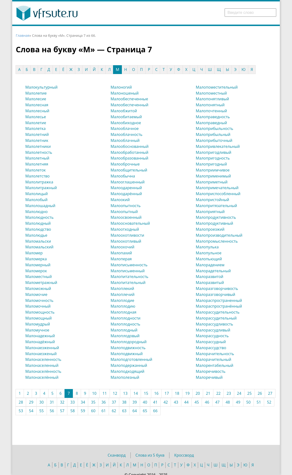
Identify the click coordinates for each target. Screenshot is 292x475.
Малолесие (35, 98)
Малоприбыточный (214, 140)
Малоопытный (124, 211)
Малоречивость (210, 371)
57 (62, 410)
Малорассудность (212, 335)
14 (136, 393)
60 (93, 410)
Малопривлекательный (218, 146)
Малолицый (36, 193)
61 (103, 410)
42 (165, 402)
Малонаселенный (42, 365)
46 (207, 402)
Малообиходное (126, 122)
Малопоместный (211, 93)
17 (166, 393)
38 (124, 402)
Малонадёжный (40, 341)
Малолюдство (38, 229)
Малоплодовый (125, 335)
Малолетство (37, 176)
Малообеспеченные (129, 98)
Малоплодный (124, 330)
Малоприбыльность (214, 128)
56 (52, 410)
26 (260, 393)
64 (134, 410)
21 (208, 393)
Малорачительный (213, 359)
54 (31, 410)
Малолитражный (41, 187)
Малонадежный (40, 335)
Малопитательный (128, 282)
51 (259, 402)
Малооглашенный (128, 182)
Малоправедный (211, 122)
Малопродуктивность (216, 217)
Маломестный (38, 276)
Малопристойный (212, 199)
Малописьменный (128, 270)
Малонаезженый (41, 353)
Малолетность (38, 152)
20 (197, 393)
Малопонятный (210, 104)
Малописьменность (129, 264)
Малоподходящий (128, 371)
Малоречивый (209, 377)
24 (239, 393)
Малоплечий (123, 294)
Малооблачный (125, 140)
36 (103, 402)
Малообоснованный (130, 146)
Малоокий (120, 199)
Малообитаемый (126, 116)
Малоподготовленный (131, 359)
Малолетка (35, 128)
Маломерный (37, 264)
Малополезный (125, 377)
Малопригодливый (213, 152)
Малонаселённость (43, 371)
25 (249, 393)
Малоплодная (123, 312)
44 (186, 402)
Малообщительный (129, 170)
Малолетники (38, 146)
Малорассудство (211, 347)
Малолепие (36, 93)
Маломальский (39, 247)
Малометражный (41, 282)
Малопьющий (209, 259)
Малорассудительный (216, 318)
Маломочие (36, 294)
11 (105, 393)
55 (41, 410)
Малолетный (37, 158)
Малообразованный (129, 158)
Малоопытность (126, 205)
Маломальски (38, 241)
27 (270, 393)
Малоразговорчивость (217, 288)
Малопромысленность (217, 241)
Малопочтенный (211, 110)
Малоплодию (123, 306)
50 (248, 402)
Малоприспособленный (218, 193)
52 (269, 402)
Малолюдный (38, 223)
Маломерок (36, 270)
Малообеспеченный (129, 104)
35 (93, 402)
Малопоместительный (217, 87)
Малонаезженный (42, 347)
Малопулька (207, 247)
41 (155, 402)
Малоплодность (125, 324)
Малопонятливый (212, 98)
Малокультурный (41, 87)
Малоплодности (126, 318)
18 (177, 393)
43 (176, 402)
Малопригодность (213, 158)
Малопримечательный (217, 187)
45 (197, 402)
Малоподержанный (129, 365)
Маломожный (38, 288)
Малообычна (123, 176)
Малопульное (208, 253)
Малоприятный (210, 211)
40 (145, 402)
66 (155, 410)
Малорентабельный (214, 365)
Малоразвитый (210, 282)
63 (124, 410)
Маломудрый (37, 324)
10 (94, 393)
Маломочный (38, 306)
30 (41, 402)
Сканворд (117, 455)
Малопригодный (211, 164)
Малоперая (121, 259)
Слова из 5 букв (149, 455)
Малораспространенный (219, 300)
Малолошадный (40, 205)
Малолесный (37, 110)
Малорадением (210, 264)
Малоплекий (122, 288)
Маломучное (37, 330)
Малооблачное (125, 128)
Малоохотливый (126, 241)
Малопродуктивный (214, 223)
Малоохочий (123, 247)
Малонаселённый (42, 377)
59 (83, 410)
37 (114, 402)
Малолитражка (39, 182)
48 (228, 402)
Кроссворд (184, 455)
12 (115, 393)
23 (229, 393)
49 (238, 402)
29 (31, 402)
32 (62, 402)
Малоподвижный (127, 353)
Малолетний (37, 134)
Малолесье (35, 116)
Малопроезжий (210, 229)
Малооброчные (125, 164)
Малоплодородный (129, 341)
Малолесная (36, 104)
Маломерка (36, 259)
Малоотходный (125, 229)
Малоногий (121, 87)
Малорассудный (211, 341)
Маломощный (38, 318)
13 (125, 393)
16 (156, 393)
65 (145, 410)
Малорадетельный (213, 270)
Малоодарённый (126, 193)
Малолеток (35, 170)
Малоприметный (211, 182)
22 (218, 393)
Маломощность (39, 312)
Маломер (34, 253)
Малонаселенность (43, 359)
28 (21, 402)
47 (217, 402)
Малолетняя (36, 164)
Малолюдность (39, 217)
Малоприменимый (213, 176)
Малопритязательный (216, 205)
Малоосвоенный (126, 217)
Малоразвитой (209, 276)
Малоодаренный (126, 187)
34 (83, 402)
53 (21, 410)
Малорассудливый (213, 330)
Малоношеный (125, 93)
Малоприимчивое (213, 170)
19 (187, 393)
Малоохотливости (127, 235)
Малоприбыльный (213, 134)
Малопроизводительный (219, 235)
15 (146, 393)
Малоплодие (122, 300)
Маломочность (39, 300)
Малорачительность (215, 353)
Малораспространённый (219, 306)
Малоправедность (213, 116)
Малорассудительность (217, 312)
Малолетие (35, 122)
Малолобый (36, 199)
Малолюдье (36, 235)
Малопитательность (129, 276)
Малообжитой (124, 110)
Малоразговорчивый (215, 294)
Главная (22, 35)
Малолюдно (36, 211)
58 (72, 410)
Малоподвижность (128, 347)
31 (52, 402)
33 (72, 402)
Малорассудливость (214, 324)
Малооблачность (126, 134)
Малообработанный (129, 152)
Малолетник (36, 140)
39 (134, 402)
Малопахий (121, 253)
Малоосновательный (130, 223)
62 (114, 410)
